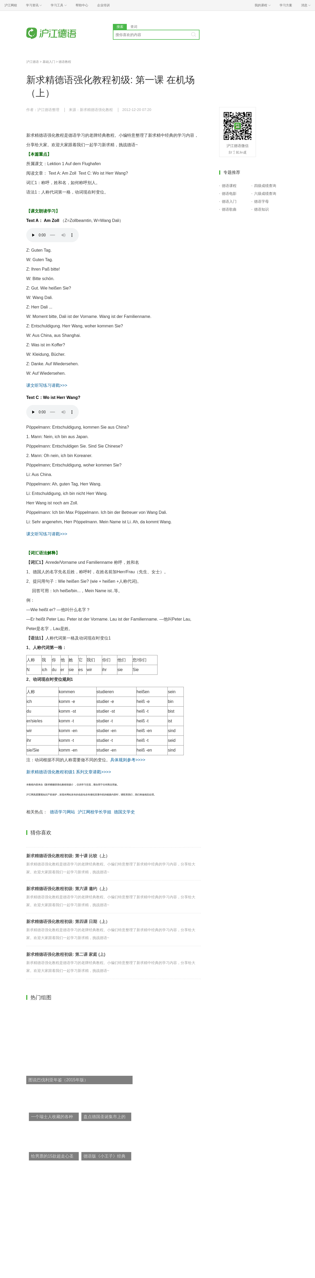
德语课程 (229, 186)
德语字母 (261, 201)
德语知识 (261, 209)
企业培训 (103, 5)
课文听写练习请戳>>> (46, 385)
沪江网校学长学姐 (94, 812)
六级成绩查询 (265, 193)
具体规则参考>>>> (127, 760)
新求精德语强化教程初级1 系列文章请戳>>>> (68, 772)
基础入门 (49, 62)
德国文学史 (124, 812)
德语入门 (229, 201)
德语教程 (65, 62)
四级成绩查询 (265, 186)
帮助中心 (82, 5)
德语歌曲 (229, 209)
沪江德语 (32, 62)
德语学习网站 (62, 812)
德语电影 (229, 193)
